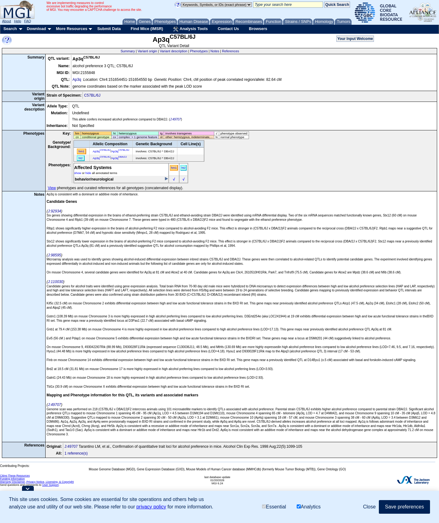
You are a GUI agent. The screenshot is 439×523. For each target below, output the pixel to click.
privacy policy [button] (151, 506)
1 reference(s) (76, 453)
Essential (274, 506)
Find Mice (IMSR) (147, 28)
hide (88, 173)
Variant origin (147, 51)
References (230, 51)
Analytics (309, 506)
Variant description (174, 51)
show (77, 173)
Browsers (258, 28)
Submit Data (109, 28)
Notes (215, 51)
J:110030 (55, 282)
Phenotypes (199, 51)
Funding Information (12, 478)
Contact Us (228, 28)
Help (17, 21)
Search (10, 28)
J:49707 (175, 119)
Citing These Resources (15, 475)
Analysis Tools (190, 29)
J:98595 (54, 255)
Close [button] (369, 506)
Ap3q (77, 79)
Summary (128, 51)
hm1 (174, 167)
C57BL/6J (92, 95)
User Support (50, 484)
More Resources (71, 28)
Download (36, 28)
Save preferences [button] (404, 506)
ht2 (183, 167)
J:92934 (54, 211)
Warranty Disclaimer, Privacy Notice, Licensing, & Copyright (37, 481)
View (52, 188)
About (6, 21)
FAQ (27, 21)
